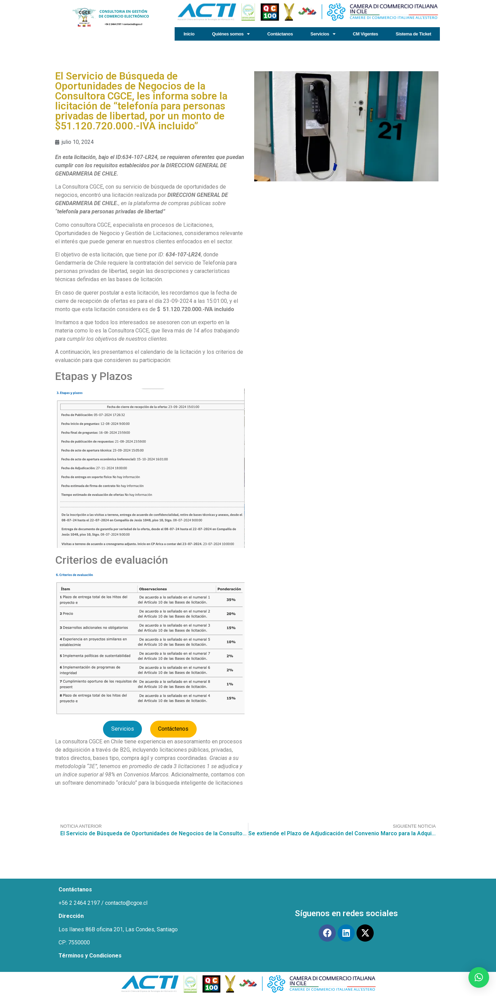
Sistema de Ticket (413, 33)
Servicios (322, 34)
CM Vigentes (365, 33)
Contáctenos (173, 728)
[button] (478, 977)
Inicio (189, 33)
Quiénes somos (231, 34)
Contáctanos (280, 33)
